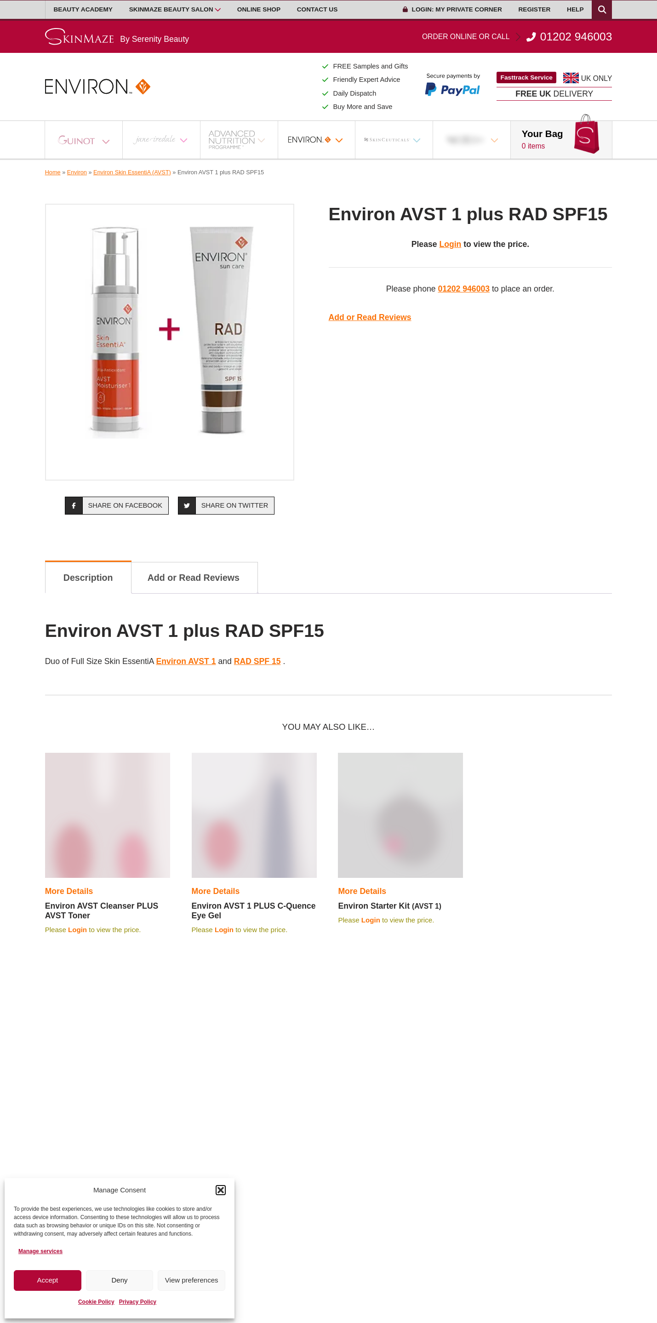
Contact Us (317, 9)
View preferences (191, 1280)
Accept (47, 1280)
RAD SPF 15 (257, 661)
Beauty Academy (83, 9)
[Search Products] (602, 9)
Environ (77, 172)
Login (450, 244)
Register (534, 9)
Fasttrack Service (527, 77)
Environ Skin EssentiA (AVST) (132, 172)
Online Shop (258, 9)
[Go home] (117, 36)
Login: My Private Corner (452, 9)
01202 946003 (517, 36)
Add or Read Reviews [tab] (194, 578)
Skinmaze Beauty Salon (171, 9)
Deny (119, 1280)
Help (575, 9)
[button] (220, 1190)
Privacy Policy (137, 1302)
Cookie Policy (96, 1302)
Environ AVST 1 (186, 661)
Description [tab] (88, 578)
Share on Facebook (113, 505)
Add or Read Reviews (370, 317)
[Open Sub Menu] (217, 10)
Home (53, 172)
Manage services (40, 1251)
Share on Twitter (223, 505)
